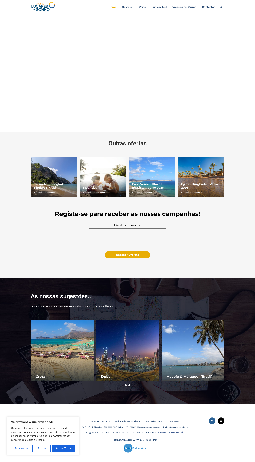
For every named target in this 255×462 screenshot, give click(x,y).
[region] (43, 436)
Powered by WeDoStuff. (170, 432)
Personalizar (22, 448)
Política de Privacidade (127, 421)
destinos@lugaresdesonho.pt (175, 427)
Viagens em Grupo (184, 7)
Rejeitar (42, 448)
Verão (142, 7)
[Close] (76, 419)
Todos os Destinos (100, 421)
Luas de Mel (159, 7)
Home (112, 7)
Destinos (127, 7)
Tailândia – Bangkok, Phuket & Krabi (49, 185)
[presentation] (127, 240)
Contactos (208, 7)
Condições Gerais (154, 421)
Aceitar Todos (63, 448)
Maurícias (90, 187)
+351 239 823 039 (132, 427)
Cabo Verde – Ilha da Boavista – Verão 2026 (148, 185)
